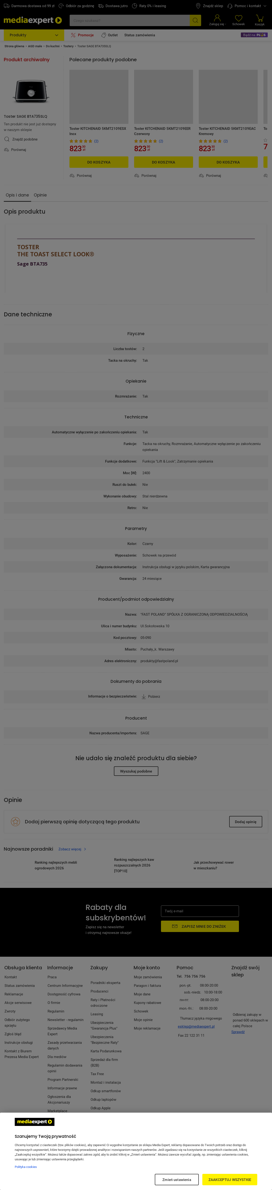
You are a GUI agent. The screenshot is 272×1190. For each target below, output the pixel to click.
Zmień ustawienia (176, 1179)
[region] (136, 1151)
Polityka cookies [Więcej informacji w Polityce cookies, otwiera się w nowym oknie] (26, 1167)
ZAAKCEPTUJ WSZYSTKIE (230, 1179)
